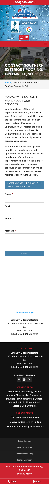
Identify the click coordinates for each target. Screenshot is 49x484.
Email (9, 206)
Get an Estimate (24, 441)
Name (9, 194)
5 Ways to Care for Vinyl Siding (25, 422)
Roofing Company (24, 460)
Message (10, 230)
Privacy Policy (24, 473)
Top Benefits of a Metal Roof (25, 417)
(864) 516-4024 (24, 2)
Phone (9, 218)
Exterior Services (24, 447)
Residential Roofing (24, 454)
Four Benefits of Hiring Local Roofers (25, 426)
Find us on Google (25, 312)
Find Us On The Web (24, 375)
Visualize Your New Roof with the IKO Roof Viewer (24, 185)
